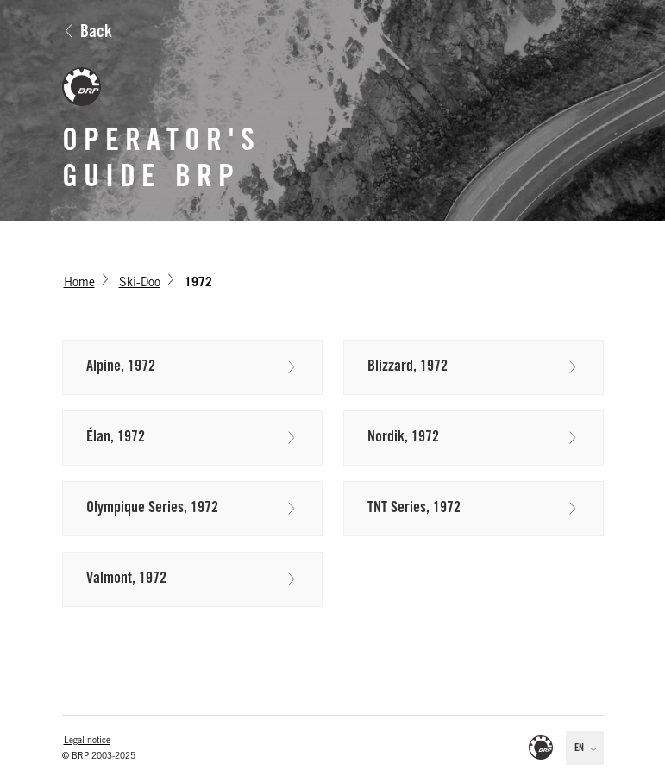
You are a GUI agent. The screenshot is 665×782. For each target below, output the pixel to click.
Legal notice (87, 741)
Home (79, 284)
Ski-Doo (139, 284)
